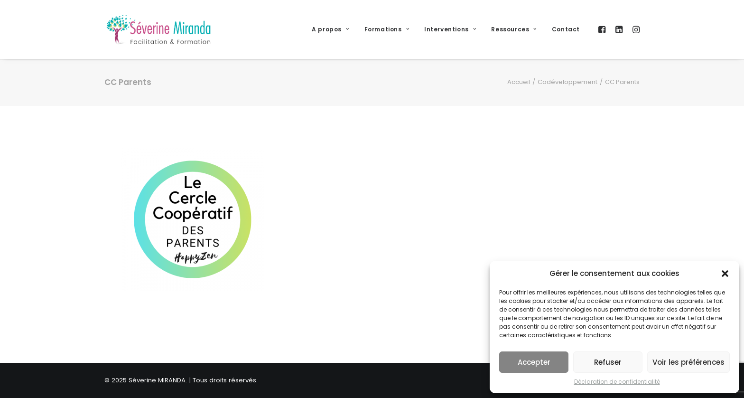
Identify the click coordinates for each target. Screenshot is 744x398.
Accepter (534, 362)
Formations (386, 29)
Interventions (450, 29)
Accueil (518, 81)
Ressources (513, 29)
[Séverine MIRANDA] (158, 29)
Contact (566, 29)
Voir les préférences (688, 362)
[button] (725, 273)
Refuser (608, 362)
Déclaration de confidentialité (617, 382)
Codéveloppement (567, 81)
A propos (330, 29)
